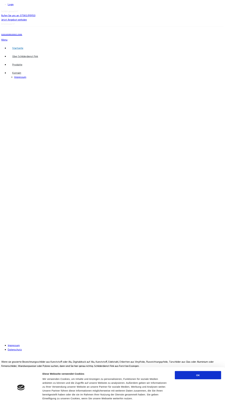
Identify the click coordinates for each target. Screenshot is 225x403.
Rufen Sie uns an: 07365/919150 (18, 16)
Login (11, 5)
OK (198, 360)
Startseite (17, 48)
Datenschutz (15, 350)
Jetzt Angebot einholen (14, 20)
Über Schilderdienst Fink (25, 56)
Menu (4, 40)
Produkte (17, 65)
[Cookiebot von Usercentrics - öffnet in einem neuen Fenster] (21, 396)
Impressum (20, 77)
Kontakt (16, 73)
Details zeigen (172, 396)
